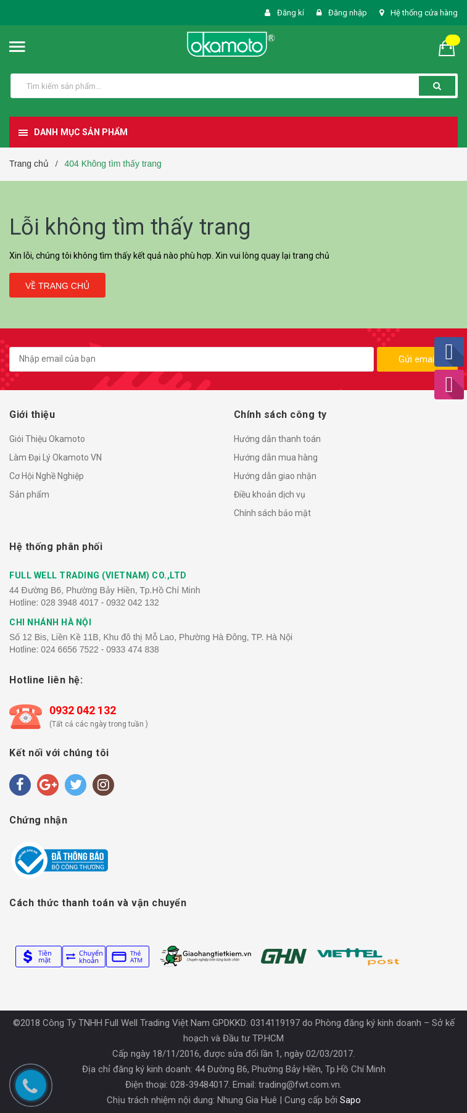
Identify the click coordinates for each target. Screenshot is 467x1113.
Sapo (350, 1100)
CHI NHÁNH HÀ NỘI (50, 622)
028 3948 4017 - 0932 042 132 (100, 602)
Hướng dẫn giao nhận (275, 476)
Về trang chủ (57, 286)
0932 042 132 (82, 710)
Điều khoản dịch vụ (269, 494)
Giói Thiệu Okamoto (47, 439)
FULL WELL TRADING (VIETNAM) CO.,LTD (98, 575)
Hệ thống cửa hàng (424, 12)
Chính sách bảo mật (272, 513)
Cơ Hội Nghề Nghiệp (46, 476)
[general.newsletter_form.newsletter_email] (191, 359)
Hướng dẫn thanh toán (277, 439)
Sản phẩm (29, 494)
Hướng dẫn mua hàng (276, 457)
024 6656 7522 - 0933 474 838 (100, 649)
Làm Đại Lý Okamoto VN (55, 457)
